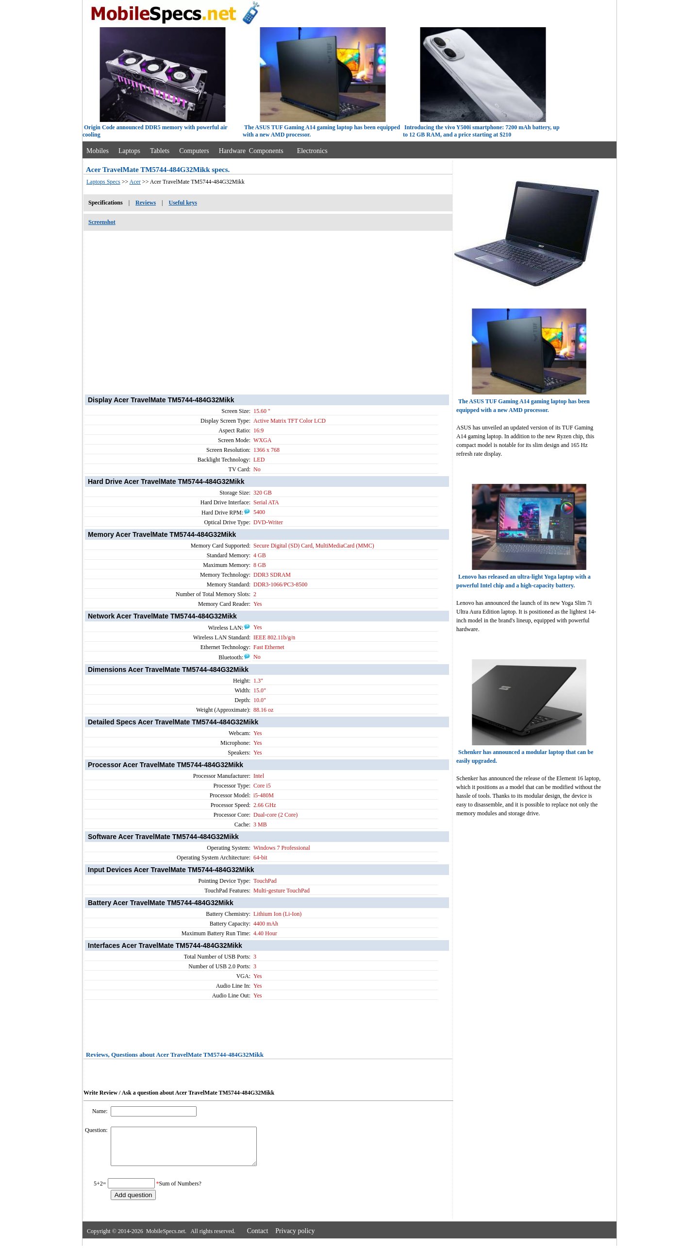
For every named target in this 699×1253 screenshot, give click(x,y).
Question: (97, 1130)
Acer (135, 181)
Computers (194, 150)
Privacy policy (295, 1238)
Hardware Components (251, 150)
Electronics (312, 150)
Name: (100, 1111)
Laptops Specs (103, 181)
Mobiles (97, 150)
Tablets (159, 150)
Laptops (129, 150)
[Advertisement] (267, 308)
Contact (257, 1238)
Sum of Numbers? (180, 1190)
